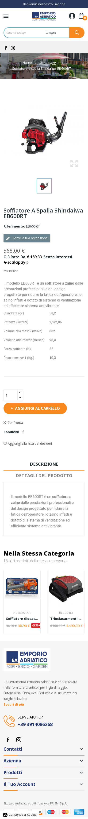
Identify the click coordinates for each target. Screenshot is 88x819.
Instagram (18, 739)
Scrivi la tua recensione (27, 238)
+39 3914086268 (35, 724)
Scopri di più (14, 704)
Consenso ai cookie (19, 814)
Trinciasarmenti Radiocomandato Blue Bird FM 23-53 (66, 619)
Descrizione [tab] (44, 464)
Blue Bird (66, 612)
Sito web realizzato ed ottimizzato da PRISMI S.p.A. (35, 803)
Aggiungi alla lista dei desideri (28, 443)
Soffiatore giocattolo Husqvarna (22, 619)
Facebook (8, 739)
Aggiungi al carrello (37, 408)
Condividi (23, 432)
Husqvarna (22, 612)
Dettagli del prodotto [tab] (44, 475)
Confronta (13, 422)
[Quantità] (11, 395)
